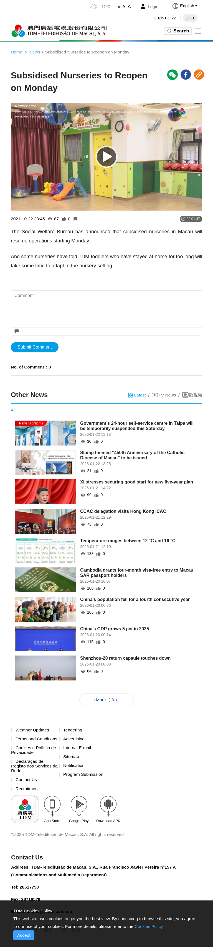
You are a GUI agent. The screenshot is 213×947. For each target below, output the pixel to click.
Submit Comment (34, 347)
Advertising (74, 740)
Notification (74, 767)
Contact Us (26, 781)
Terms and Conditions (37, 740)
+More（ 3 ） (106, 700)
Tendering (73, 731)
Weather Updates (33, 731)
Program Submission (84, 776)
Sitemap (71, 758)
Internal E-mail (77, 749)
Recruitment (27, 790)
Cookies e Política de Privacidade (34, 751)
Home (17, 52)
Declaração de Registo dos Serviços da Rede (32, 768)
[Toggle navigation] (198, 31)
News (35, 52)
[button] (184, 6)
